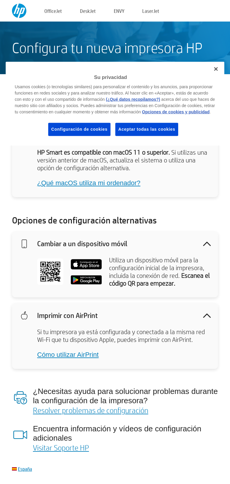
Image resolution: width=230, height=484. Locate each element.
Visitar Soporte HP (61, 447)
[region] (115, 103)
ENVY (119, 10)
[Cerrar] (216, 68)
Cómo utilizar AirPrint (68, 354)
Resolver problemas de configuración (90, 410)
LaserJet (150, 10)
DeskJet (88, 10)
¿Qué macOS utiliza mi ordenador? (88, 183)
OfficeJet (53, 10)
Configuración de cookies (79, 129)
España (25, 468)
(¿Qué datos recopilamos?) (133, 99)
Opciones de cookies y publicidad (176, 111)
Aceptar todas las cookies (146, 129)
